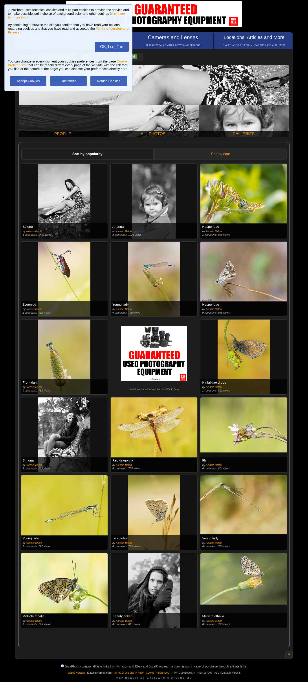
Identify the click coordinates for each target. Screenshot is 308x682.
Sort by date (220, 154)
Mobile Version (76, 672)
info (177, 389)
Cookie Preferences (157, 672)
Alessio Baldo (34, 231)
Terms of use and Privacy (129, 672)
